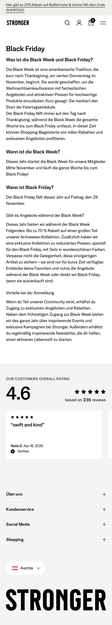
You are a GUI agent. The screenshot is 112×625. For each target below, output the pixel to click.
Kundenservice (56, 509)
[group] (54, 437)
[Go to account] (79, 23)
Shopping (56, 539)
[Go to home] (18, 22)
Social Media (56, 524)
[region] (59, 437)
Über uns (56, 494)
